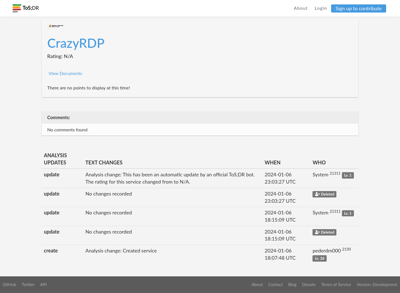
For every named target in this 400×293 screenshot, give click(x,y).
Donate (309, 284)
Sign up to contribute (359, 8)
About (301, 8)
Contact (275, 284)
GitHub (9, 284)
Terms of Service (336, 284)
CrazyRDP (75, 43)
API (43, 284)
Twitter (28, 284)
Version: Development (377, 284)
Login (321, 8)
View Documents (65, 73)
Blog (292, 284)
